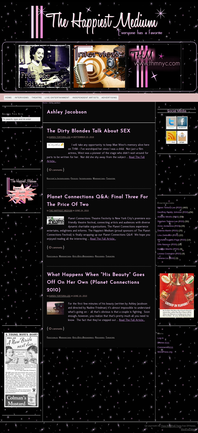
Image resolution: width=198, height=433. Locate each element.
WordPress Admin (188, 429)
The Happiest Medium (60, 211)
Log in (160, 338)
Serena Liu (162, 258)
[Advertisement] (21, 148)
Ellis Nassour (163, 244)
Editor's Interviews (58, 178)
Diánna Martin (164, 230)
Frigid (74, 178)
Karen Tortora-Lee (59, 137)
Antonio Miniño (164, 216)
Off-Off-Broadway (83, 256)
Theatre (37, 98)
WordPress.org (164, 352)
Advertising (109, 98)
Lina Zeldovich (164, 235)
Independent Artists (85, 98)
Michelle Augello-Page (168, 240)
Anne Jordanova (165, 226)
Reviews (99, 256)
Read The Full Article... (103, 238)
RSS (179, 207)
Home (8, 98)
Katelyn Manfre (164, 249)
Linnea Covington (166, 253)
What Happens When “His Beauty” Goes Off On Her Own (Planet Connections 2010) (96, 282)
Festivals (52, 256)
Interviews (22, 98)
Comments (165, 347)
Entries (163, 342)
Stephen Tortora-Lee (167, 221)
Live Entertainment (57, 98)
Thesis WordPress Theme (171, 426)
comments (55, 170)
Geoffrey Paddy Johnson (169, 212)
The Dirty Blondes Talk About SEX (88, 131)
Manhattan (99, 178)
